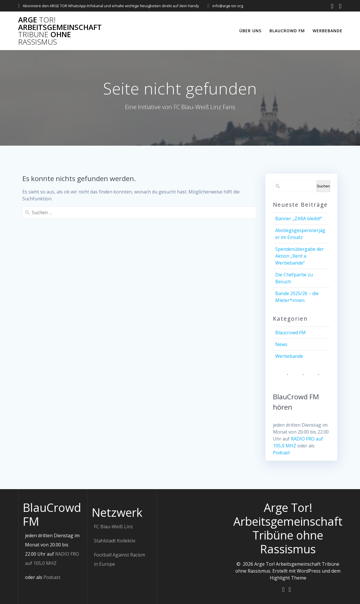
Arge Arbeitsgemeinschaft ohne (60, 30)
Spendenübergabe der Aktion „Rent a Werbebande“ (299, 256)
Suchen (323, 186)
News (281, 344)
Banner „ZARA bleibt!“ (298, 218)
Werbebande (327, 30)
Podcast (281, 452)
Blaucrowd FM (287, 30)
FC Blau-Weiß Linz (113, 526)
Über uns (250, 30)
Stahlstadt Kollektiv (114, 540)
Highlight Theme (288, 577)
